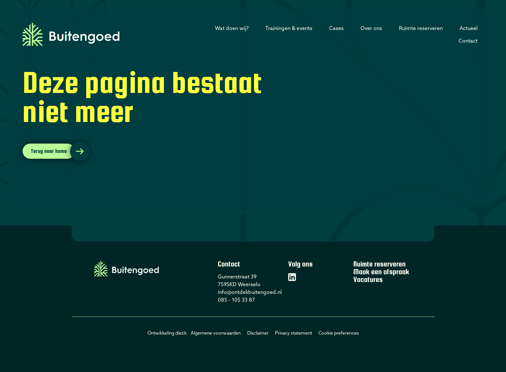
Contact (468, 40)
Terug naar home (49, 151)
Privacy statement (293, 333)
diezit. (181, 333)
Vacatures (368, 279)
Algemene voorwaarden (216, 333)
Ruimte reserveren (421, 28)
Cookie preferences (339, 333)
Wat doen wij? (231, 28)
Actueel (469, 28)
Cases (336, 28)
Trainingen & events (288, 28)
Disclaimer (257, 333)
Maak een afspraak (381, 271)
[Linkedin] (292, 277)
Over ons (371, 28)
